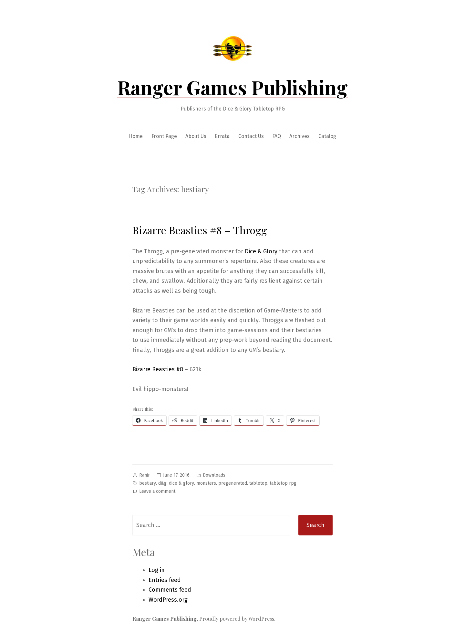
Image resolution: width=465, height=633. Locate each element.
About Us (195, 136)
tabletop (258, 483)
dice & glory (181, 483)
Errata (222, 136)
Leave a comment (157, 492)
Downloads (214, 475)
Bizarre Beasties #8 (157, 369)
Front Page (164, 136)
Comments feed (170, 589)
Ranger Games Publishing (232, 87)
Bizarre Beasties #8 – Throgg (199, 230)
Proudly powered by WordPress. (237, 618)
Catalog (327, 136)
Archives (299, 136)
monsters (206, 483)
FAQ (276, 136)
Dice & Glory (261, 251)
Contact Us (251, 136)
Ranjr (144, 475)
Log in (157, 570)
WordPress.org (168, 599)
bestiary (147, 483)
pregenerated (232, 483)
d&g (162, 483)
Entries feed (165, 580)
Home (136, 136)
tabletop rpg (283, 483)
